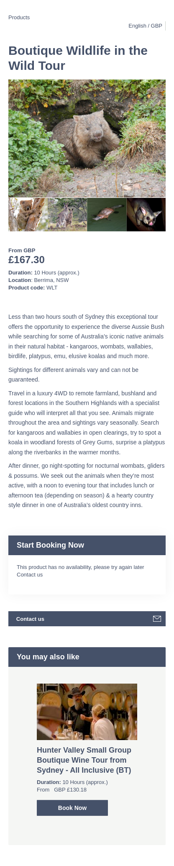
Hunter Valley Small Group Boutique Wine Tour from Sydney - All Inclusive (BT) (84, 760)
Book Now (72, 808)
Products (19, 17)
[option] (28, 214)
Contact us (30, 574)
